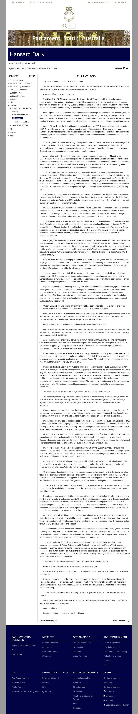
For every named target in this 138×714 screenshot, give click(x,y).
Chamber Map (79, 687)
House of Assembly (112, 643)
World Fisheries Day (20, 125)
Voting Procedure (80, 656)
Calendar (77, 652)
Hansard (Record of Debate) (24, 645)
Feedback (108, 682)
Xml (126, 68)
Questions (46, 691)
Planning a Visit (18, 682)
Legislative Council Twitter (116, 705)
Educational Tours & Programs (25, 691)
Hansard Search (14, 63)
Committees (17, 654)
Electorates (47, 656)
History (107, 665)
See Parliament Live (82, 643)
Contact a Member (112, 678)
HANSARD (18, 2)
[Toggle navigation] (72, 26)
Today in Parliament (112, 656)
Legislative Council (112, 647)
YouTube (109, 700)
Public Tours (17, 687)
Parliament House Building (115, 652)
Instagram (109, 696)
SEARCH (120, 2)
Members (46, 682)
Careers (107, 660)
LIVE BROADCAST (99, 2)
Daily (118, 68)
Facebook (109, 691)
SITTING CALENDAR (41, 2)
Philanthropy (17, 118)
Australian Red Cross (20, 115)
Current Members (50, 643)
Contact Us (47, 647)
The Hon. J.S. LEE (21, 122)
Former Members (49, 652)
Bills (14, 650)
